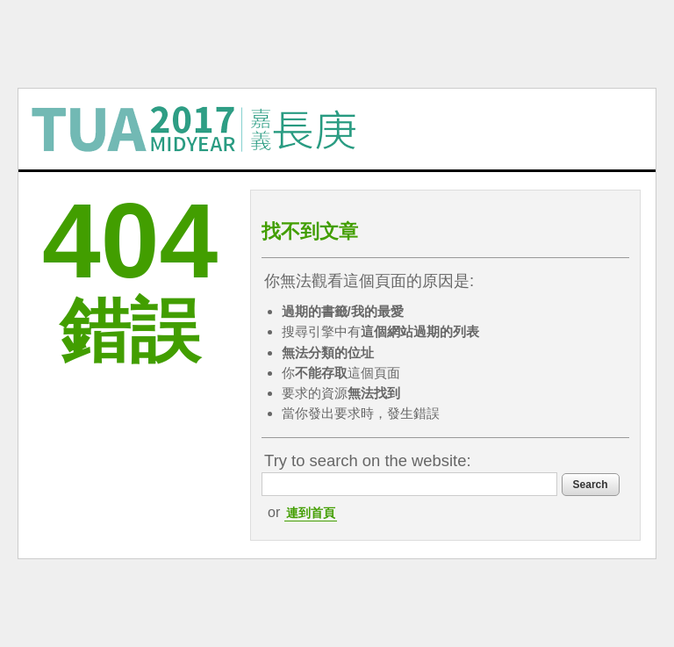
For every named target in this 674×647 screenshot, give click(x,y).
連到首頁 (310, 513)
